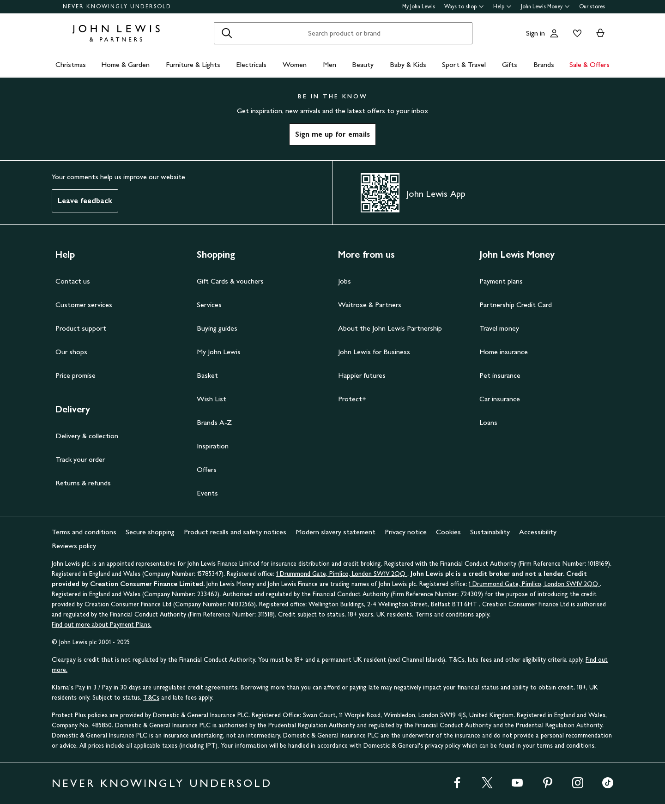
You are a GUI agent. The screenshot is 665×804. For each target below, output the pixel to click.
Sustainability (490, 531)
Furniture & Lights (193, 64)
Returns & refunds (83, 482)
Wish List (211, 398)
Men (329, 64)
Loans (488, 422)
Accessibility (537, 531)
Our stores (592, 6)
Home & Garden (125, 64)
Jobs (344, 281)
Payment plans (501, 281)
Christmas (70, 64)
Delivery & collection (86, 435)
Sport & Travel (464, 64)
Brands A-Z (214, 422)
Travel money (499, 328)
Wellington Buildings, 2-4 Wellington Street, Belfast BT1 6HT (393, 604)
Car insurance (499, 398)
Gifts (509, 64)
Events (207, 493)
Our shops (71, 351)
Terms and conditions (84, 531)
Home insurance (503, 351)
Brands (543, 64)
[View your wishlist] (575, 33)
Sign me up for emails (332, 134)
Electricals (251, 64)
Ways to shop (464, 6)
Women (295, 64)
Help (502, 6)
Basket (207, 375)
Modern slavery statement (335, 531)
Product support (80, 328)
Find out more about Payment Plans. (101, 625)
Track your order (80, 459)
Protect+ (352, 398)
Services (209, 304)
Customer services (83, 304)
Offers (207, 469)
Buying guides (217, 328)
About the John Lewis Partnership (390, 328)
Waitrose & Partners (369, 304)
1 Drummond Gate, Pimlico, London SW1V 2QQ (341, 574)
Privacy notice (406, 531)
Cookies (448, 531)
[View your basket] (600, 33)
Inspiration (213, 445)
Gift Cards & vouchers (230, 281)
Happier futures (362, 375)
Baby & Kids (408, 64)
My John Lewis (418, 6)
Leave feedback (85, 200)
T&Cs (151, 697)
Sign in (535, 33)
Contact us (72, 281)
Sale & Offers (589, 64)
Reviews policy (74, 545)
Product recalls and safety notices (235, 531)
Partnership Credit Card (515, 304)
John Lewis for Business (374, 351)
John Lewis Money (545, 6)
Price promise (75, 375)
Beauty (363, 64)
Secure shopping (150, 531)
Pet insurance (499, 375)
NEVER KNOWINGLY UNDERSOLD (117, 6)
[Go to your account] (554, 33)
